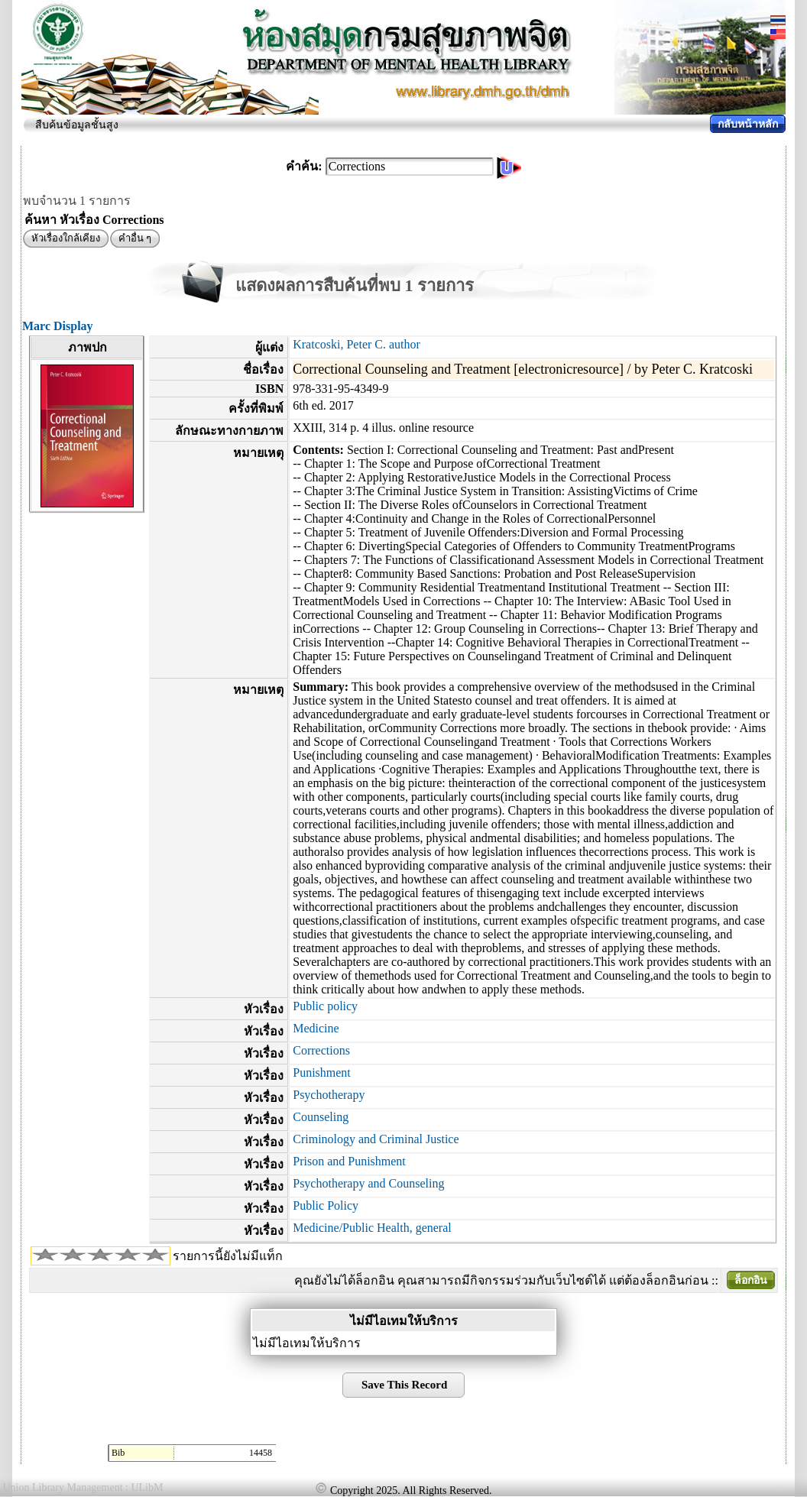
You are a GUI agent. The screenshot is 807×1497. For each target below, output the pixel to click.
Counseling (320, 1116)
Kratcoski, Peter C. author (356, 344)
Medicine (316, 1028)
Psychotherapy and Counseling (368, 1183)
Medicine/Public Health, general (372, 1227)
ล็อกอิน (750, 1280)
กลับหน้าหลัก (748, 124)
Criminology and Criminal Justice (376, 1138)
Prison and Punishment (349, 1161)
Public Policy (325, 1205)
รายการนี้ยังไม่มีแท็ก (228, 1255)
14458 (260, 1452)
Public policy (325, 1006)
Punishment (322, 1072)
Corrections (321, 1050)
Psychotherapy (329, 1094)
